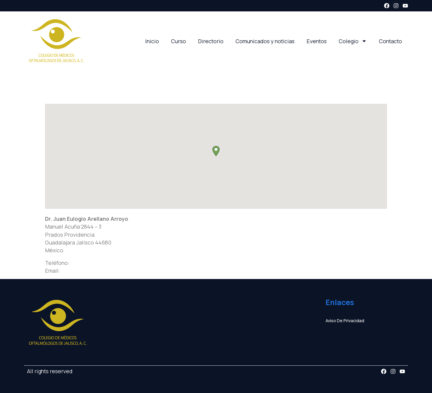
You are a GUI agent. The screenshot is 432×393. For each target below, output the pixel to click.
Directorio (211, 41)
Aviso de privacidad (345, 320)
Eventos (317, 41)
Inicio (152, 41)
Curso (178, 41)
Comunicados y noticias (265, 41)
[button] (216, 151)
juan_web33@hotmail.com (94, 270)
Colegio (353, 41)
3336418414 (84, 262)
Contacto (390, 41)
